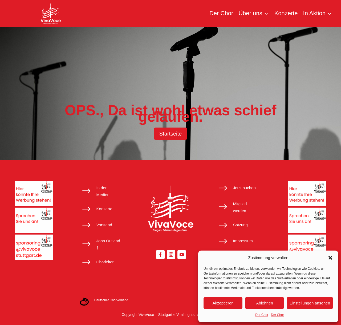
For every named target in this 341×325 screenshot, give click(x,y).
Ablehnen (264, 303)
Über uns (253, 13)
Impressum (243, 241)
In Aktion (317, 13)
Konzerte (286, 13)
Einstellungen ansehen (310, 303)
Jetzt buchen (244, 187)
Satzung (240, 225)
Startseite (170, 134)
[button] (330, 257)
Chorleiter (105, 262)
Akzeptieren (222, 303)
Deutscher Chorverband (111, 300)
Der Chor (261, 315)
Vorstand (104, 225)
